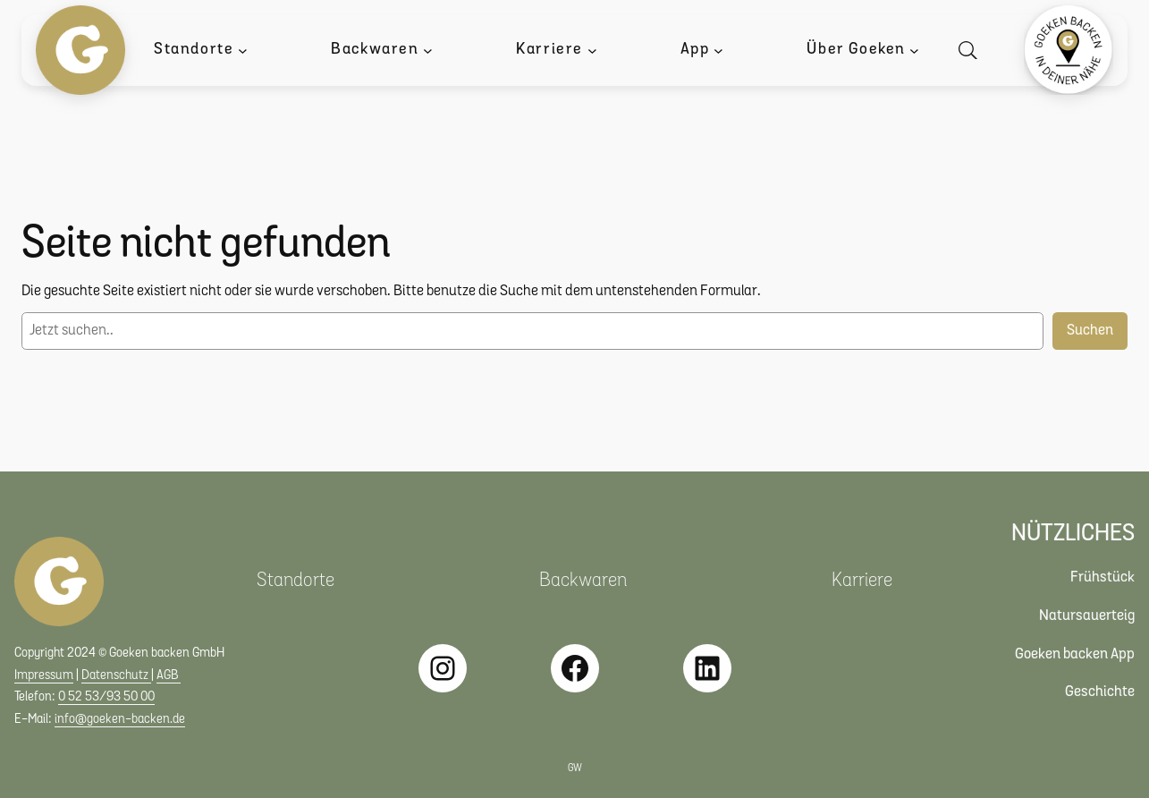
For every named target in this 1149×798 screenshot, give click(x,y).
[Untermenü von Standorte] (243, 50)
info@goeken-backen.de (120, 719)
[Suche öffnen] (971, 50)
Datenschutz (116, 676)
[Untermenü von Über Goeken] (914, 50)
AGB (168, 676)
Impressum (43, 676)
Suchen (1090, 330)
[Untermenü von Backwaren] (428, 50)
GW (575, 769)
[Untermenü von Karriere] (592, 50)
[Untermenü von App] (718, 50)
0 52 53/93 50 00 (106, 697)
